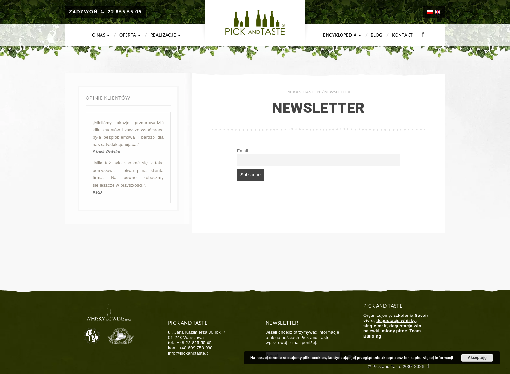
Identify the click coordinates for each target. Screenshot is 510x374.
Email (242, 151)
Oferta (130, 35)
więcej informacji (438, 358)
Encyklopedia (342, 35)
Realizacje (165, 35)
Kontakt (402, 35)
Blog (376, 35)
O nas (101, 35)
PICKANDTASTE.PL (303, 91)
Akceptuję (477, 357)
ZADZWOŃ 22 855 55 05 (105, 11)
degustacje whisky (396, 320)
